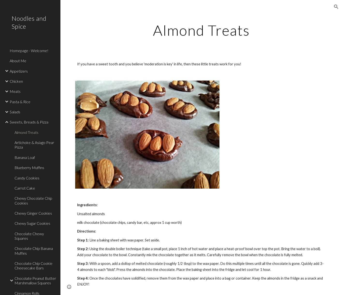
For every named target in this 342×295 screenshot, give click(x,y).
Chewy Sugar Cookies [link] (32, 223)
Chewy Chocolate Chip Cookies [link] (33, 200)
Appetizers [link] (19, 71)
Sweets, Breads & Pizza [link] (29, 122)
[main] (201, 30)
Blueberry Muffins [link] (29, 167)
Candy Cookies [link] (27, 178)
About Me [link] (18, 60)
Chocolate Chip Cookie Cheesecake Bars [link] (33, 265)
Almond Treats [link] (26, 132)
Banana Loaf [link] (25, 157)
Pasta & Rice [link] (20, 101)
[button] (336, 7)
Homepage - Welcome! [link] (29, 50)
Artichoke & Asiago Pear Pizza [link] (34, 144)
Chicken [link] (16, 81)
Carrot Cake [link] (25, 188)
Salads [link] (15, 112)
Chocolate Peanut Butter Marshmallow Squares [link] (35, 280)
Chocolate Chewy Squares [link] (29, 235)
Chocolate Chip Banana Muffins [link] (34, 250)
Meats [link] (15, 91)
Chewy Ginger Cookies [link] (33, 213)
